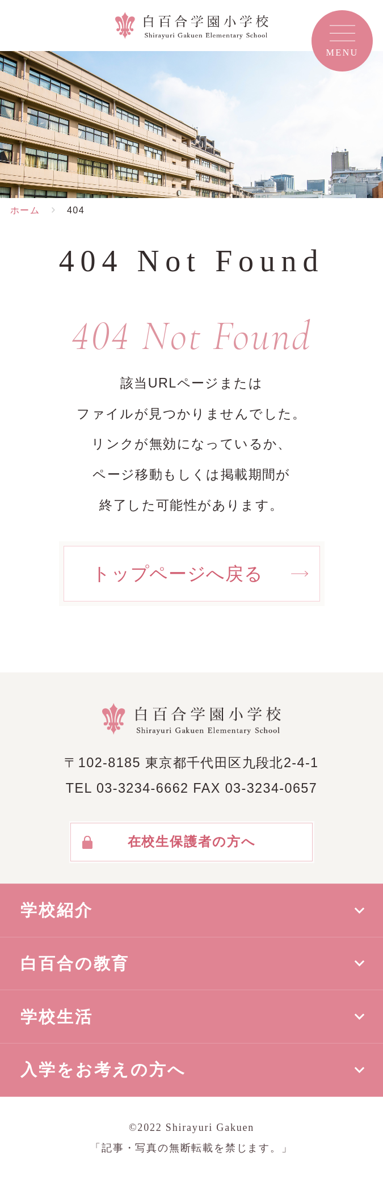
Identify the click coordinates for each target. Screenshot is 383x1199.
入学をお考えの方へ (103, 1070)
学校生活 (56, 1017)
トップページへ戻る (177, 573)
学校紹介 (56, 910)
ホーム (25, 210)
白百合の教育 (74, 963)
